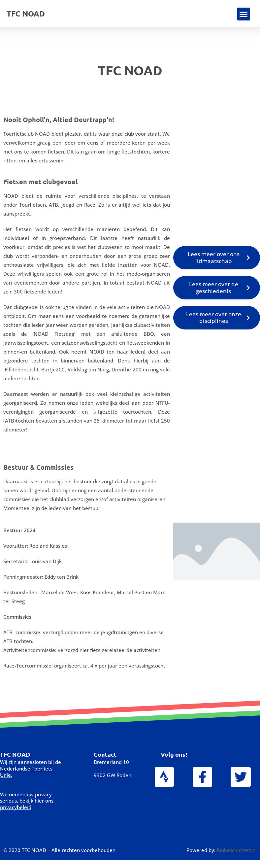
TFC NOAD (26, 13)
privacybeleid (15, 807)
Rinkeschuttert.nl (237, 850)
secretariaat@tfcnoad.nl (119, 791)
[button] (243, 14)
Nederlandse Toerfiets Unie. (26, 771)
